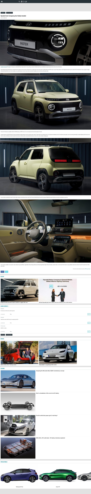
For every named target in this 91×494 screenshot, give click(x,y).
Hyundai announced (4, 66)
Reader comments (5, 306)
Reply (89, 314)
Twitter (6, 271)
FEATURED (2, 368)
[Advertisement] (45, 7)
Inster (9, 66)
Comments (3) (3, 12)
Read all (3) (2, 334)
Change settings (87, 268)
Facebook (2, 271)
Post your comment (9, 12)
